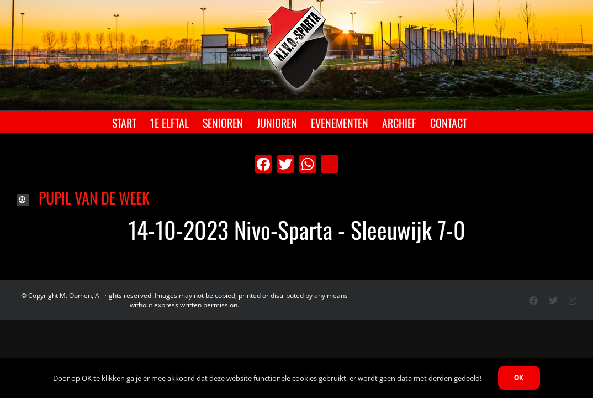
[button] (296, 199)
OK (519, 378)
